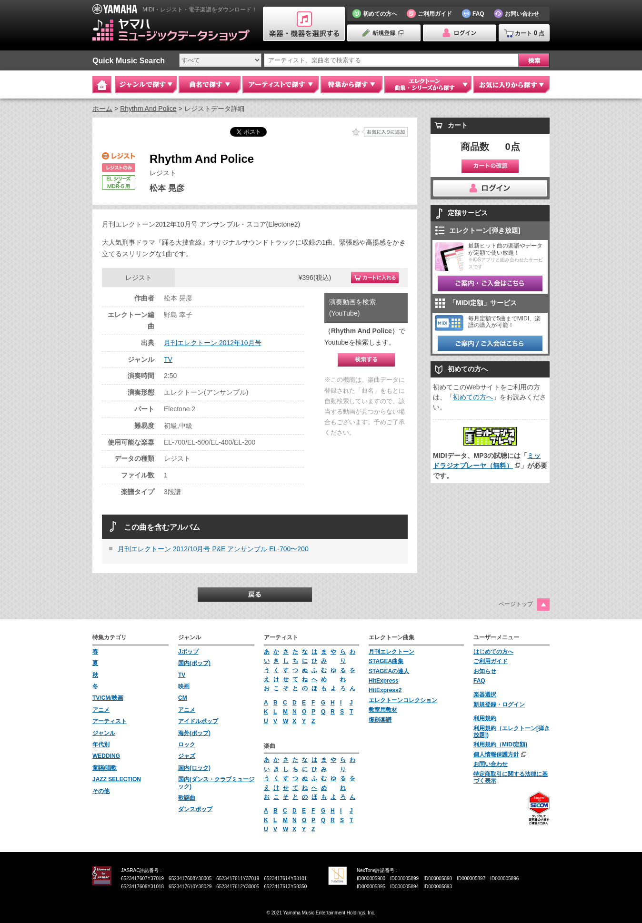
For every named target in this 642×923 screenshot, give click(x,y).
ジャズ (186, 756)
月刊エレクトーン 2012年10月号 (212, 343)
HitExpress (384, 680)
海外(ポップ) (194, 733)
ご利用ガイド (490, 661)
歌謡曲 (186, 797)
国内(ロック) (194, 767)
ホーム (102, 108)
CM (182, 698)
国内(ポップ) (194, 663)
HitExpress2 (385, 690)
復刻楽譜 (380, 719)
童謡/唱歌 (104, 767)
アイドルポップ (198, 721)
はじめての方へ (493, 651)
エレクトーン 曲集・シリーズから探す (427, 84)
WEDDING (106, 756)
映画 (184, 686)
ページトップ (516, 604)
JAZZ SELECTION (116, 779)
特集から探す (351, 84)
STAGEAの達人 (389, 671)
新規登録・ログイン (499, 704)
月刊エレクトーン (391, 651)
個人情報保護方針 (496, 754)
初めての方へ (473, 397)
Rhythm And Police (148, 108)
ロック (186, 744)
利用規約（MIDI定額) (500, 744)
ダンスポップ (195, 809)
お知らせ (484, 671)
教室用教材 (383, 709)
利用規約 (484, 718)
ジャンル (103, 733)
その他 (101, 791)
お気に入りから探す (511, 84)
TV (168, 359)
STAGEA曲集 (386, 661)
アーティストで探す (280, 84)
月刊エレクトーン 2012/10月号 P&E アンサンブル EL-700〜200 (213, 549)
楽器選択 (484, 694)
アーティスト (109, 721)
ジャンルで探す (146, 84)
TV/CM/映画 (107, 698)
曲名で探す (210, 84)
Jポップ (188, 651)
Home (101, 84)
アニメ (101, 709)
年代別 (101, 744)
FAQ (479, 680)
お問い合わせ (490, 764)
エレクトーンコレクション (403, 700)
